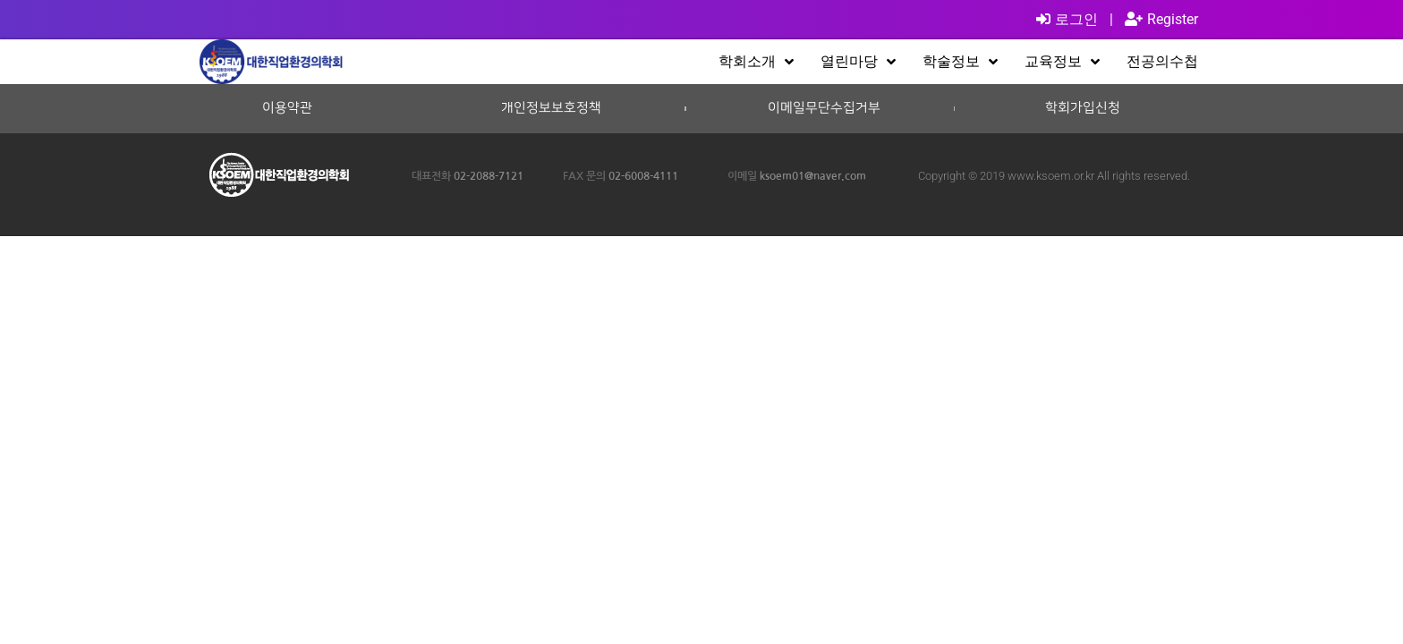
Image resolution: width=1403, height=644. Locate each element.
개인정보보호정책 (551, 108)
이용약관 (287, 108)
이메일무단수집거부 (824, 108)
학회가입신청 (1082, 108)
